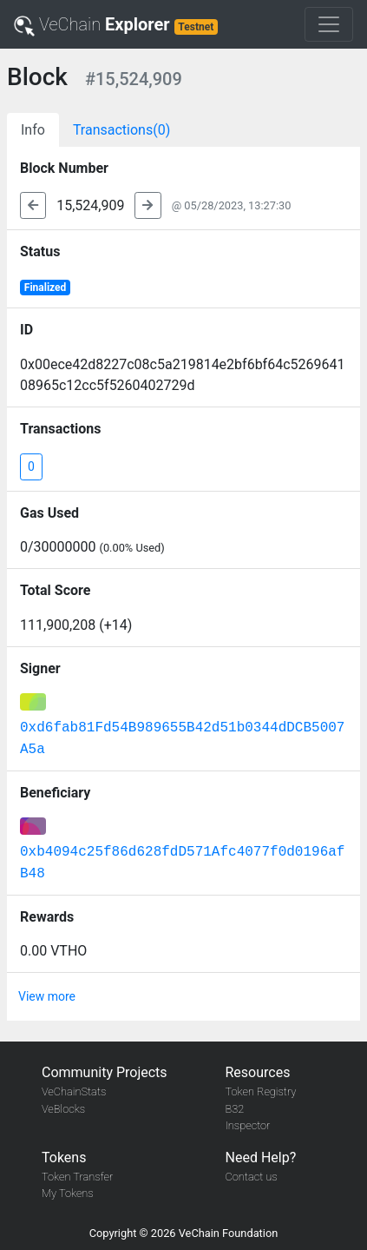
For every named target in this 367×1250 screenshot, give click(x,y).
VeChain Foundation (229, 1233)
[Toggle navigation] (329, 24)
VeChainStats (74, 1091)
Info (33, 130)
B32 (235, 1108)
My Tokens (68, 1193)
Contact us (252, 1176)
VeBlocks (63, 1108)
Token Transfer (77, 1176)
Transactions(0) (121, 130)
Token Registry (261, 1091)
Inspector (248, 1125)
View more (46, 996)
